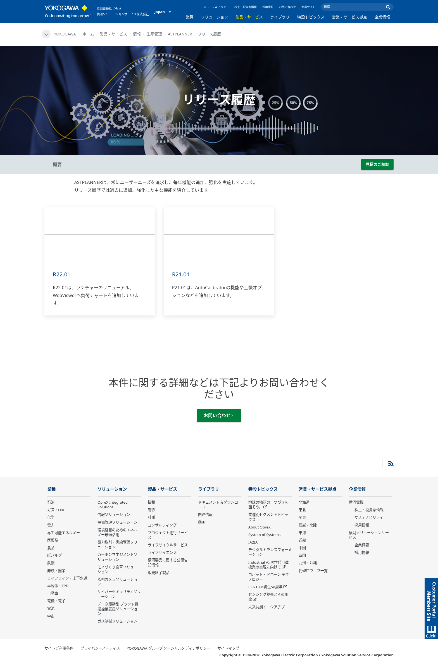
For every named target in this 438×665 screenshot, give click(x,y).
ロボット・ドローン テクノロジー (268, 577)
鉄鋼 (50, 562)
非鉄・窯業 (56, 570)
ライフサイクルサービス (168, 544)
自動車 (52, 593)
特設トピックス (311, 17)
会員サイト (308, 7)
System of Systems (264, 534)
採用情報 (267, 7)
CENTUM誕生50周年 (265, 586)
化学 (50, 517)
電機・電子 (56, 600)
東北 (302, 509)
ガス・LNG (56, 509)
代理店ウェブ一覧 (313, 570)
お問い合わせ (287, 7)
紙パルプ (54, 555)
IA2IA (253, 542)
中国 (302, 547)
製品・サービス (249, 17)
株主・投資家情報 (245, 7)
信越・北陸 (308, 525)
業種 (190, 17)
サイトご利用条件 (58, 648)
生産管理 (154, 34)
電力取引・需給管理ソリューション (117, 544)
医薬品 (52, 540)
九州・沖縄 (308, 562)
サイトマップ (228, 648)
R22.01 (62, 274)
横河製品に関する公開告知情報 (168, 562)
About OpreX (259, 527)
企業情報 (382, 17)
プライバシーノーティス (100, 648)
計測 (151, 517)
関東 (302, 517)
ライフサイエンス (162, 552)
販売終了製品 (159, 572)
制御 (151, 509)
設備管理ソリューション (117, 522)
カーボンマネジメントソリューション (117, 557)
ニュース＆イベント (216, 7)
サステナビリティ (368, 517)
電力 (50, 525)
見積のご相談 (377, 164)
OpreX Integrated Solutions (112, 504)
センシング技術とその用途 (268, 597)
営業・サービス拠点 (349, 17)
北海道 (304, 502)
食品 (50, 547)
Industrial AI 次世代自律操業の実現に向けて (268, 565)
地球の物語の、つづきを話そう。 (268, 504)
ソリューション (214, 17)
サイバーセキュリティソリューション (119, 594)
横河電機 (356, 502)
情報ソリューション (113, 514)
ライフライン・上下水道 (67, 578)
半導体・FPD (57, 585)
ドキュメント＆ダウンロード (218, 504)
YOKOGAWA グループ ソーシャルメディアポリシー (168, 648)
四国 (302, 555)
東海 (302, 532)
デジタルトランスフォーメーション (270, 552)
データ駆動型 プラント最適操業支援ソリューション (117, 609)
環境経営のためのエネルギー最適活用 (117, 532)
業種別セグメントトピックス (268, 517)
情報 (137, 34)
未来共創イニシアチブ (266, 606)
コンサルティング (162, 525)
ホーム (88, 34)
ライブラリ (280, 17)
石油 (50, 502)
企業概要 (361, 544)
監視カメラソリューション (117, 582)
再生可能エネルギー (63, 532)
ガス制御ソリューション (117, 621)
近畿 (302, 540)
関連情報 (205, 514)
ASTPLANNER (180, 34)
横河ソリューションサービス (369, 535)
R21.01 (181, 274)
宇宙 (50, 616)
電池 (50, 608)
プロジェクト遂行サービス (168, 535)
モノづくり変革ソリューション (117, 569)
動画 (201, 522)
